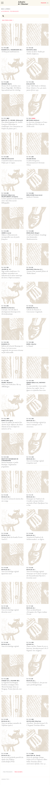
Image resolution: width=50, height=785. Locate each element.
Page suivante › (19, 772)
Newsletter (5, 779)
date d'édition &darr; (7, 20)
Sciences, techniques (10, 11)
